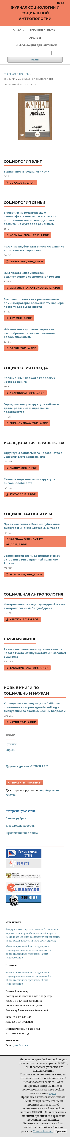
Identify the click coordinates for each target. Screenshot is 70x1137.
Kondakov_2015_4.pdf (25, 574)
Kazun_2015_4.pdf (22, 722)
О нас (17, 30)
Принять (60, 1131)
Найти (35, 59)
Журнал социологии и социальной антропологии (35, 13)
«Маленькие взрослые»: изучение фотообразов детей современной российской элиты (29, 333)
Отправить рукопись (24, 782)
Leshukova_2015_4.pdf (26, 261)
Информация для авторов (36, 45)
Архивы (35, 37)
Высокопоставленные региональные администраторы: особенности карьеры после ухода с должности (34, 303)
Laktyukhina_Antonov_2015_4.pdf (35, 287)
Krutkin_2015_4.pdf (23, 619)
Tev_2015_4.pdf (20, 317)
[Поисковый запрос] (35, 53)
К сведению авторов (20, 825)
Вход (60, 2)
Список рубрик (16, 818)
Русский (11, 744)
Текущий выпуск (42, 30)
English (10, 749)
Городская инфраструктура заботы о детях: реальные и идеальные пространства (31, 408)
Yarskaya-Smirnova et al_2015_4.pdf (24, 542)
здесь (52, 1093)
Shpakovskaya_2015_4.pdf (28, 423)
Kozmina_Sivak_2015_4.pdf (29, 235)
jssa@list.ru (21, 1045)
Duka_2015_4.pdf (21, 182)
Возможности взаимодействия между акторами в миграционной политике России (32, 559)
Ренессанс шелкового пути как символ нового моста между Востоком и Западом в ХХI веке (35, 653)
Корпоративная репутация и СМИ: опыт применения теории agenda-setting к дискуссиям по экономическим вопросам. (35, 707)
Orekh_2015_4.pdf (22, 348)
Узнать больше (43, 1131)
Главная (10, 74)
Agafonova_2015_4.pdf (26, 392)
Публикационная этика (22, 833)
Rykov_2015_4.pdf (22, 494)
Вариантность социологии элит (27, 171)
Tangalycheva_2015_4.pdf (28, 667)
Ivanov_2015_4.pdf (23, 467)
